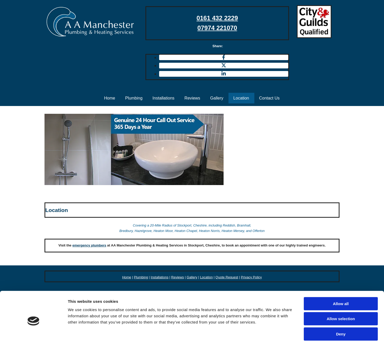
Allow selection (341, 298)
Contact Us (270, 98)
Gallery (217, 98)
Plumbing (133, 98)
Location (242, 98)
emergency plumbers (89, 245)
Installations (163, 98)
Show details (272, 336)
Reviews (192, 98)
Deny (341, 313)
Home (109, 98)
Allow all (341, 282)
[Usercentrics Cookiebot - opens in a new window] (33, 336)
